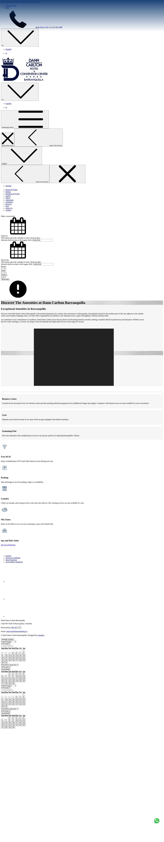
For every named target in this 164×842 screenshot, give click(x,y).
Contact (8, 668)
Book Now (5, 301)
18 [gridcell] (10, 770)
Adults (3, 292)
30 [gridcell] (3, 775)
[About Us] (9, 230)
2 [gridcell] (2, 765)
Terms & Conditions (12, 670)
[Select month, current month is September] (14, 777)
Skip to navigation (7, 2)
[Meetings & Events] (12, 215)
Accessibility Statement (14, 674)
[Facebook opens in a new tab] (22, 694)
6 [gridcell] (16, 765)
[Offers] (7, 220)
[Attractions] (9, 222)
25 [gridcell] (10, 773)
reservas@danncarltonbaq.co (16, 744)
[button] (82, 251)
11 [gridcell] (10, 768)
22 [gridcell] (24, 770)
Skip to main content (22, 2)
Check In (4, 258)
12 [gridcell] (13, 768)
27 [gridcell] (17, 773)
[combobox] (5, 290)
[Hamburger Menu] (25, 141)
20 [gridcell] (17, 770)
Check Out (5, 282)
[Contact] (8, 232)
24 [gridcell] (6, 773)
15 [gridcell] (24, 768)
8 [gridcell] (23, 765)
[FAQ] (7, 228)
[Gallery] (8, 218)
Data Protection (11, 672)
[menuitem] (84, 668)
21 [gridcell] (20, 770)
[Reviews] (8, 226)
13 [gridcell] (17, 768)
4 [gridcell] (9, 765)
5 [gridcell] (23, 786)
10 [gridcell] (6, 768)
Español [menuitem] (8, 49)
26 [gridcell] (13, 773)
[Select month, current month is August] (11, 754)
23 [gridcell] (3, 773)
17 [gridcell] (6, 770)
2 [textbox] (5, 294)
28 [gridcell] (20, 773)
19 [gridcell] (13, 770)
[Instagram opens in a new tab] (22, 729)
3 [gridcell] (5, 765)
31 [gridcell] (6, 775)
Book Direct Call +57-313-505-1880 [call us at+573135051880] (31, 27)
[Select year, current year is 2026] (7, 756)
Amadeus (40, 748)
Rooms (3, 288)
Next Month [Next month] (6, 782)
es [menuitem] (6, 53)
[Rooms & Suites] (11, 211)
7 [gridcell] (5, 789)
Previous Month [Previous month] (7, 759)
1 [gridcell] (23, 763)
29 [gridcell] (24, 773)
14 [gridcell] (20, 768)
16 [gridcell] (3, 770)
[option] (82, 756)
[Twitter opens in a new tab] (22, 711)
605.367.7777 (16, 740)
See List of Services (8, 657)
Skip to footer (35, 2)
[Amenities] (9, 224)
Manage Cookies (7, 752)
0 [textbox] (5, 299)
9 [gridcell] (2, 768)
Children (4, 297)
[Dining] (7, 213)
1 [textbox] (5, 290)
